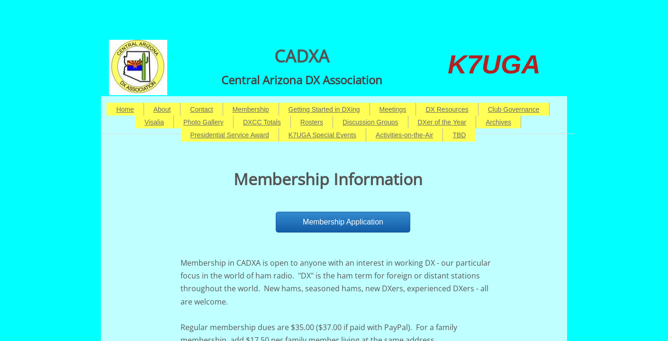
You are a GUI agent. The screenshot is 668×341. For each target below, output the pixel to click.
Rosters (311, 122)
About (162, 109)
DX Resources (446, 109)
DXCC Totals (262, 122)
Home (125, 109)
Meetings (392, 109)
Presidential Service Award (229, 135)
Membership (251, 109)
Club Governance (514, 109)
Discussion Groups (370, 122)
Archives (498, 122)
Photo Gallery (203, 122)
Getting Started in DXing (324, 109)
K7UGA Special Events (322, 135)
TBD (459, 135)
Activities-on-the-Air (404, 135)
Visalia (154, 122)
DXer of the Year (442, 122)
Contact (201, 109)
